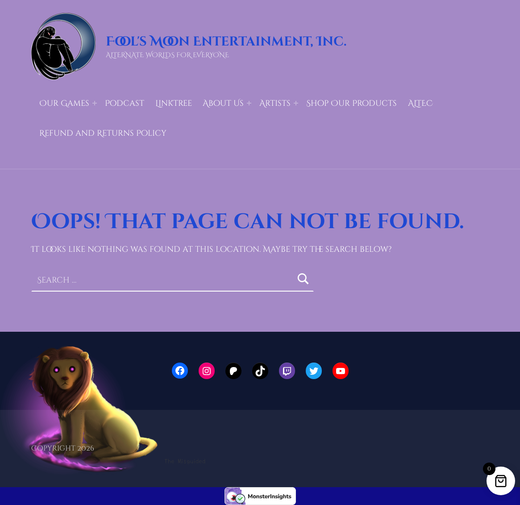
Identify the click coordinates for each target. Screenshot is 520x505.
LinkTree (173, 103)
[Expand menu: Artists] (296, 103)
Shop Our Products (351, 103)
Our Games (64, 103)
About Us (223, 103)
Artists (275, 103)
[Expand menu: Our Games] (94, 103)
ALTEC (420, 103)
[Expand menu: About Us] (249, 103)
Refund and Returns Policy (102, 133)
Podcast (124, 103)
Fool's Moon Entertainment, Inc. (226, 41)
